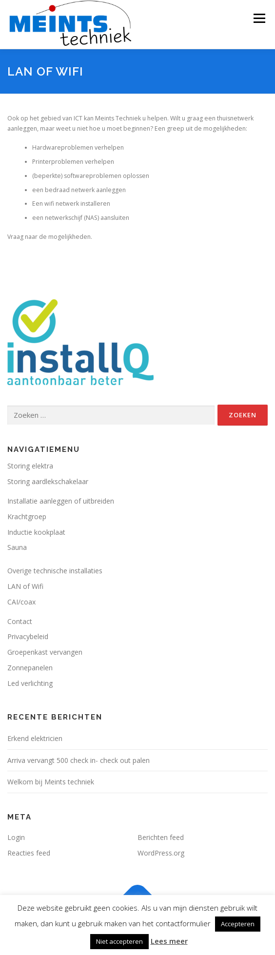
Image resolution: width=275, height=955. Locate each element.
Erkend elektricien (34, 738)
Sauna (17, 547)
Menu (259, 18)
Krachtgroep (26, 516)
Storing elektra (30, 465)
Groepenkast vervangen (44, 652)
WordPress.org (161, 853)
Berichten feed (161, 837)
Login (16, 837)
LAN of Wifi (25, 586)
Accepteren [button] (238, 923)
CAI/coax (21, 601)
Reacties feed (28, 853)
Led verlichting (30, 683)
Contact (19, 621)
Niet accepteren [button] (119, 941)
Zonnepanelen (30, 667)
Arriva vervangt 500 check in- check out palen (78, 760)
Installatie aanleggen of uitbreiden (60, 501)
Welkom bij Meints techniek (50, 781)
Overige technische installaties (54, 570)
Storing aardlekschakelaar (47, 481)
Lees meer (169, 941)
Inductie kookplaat (36, 532)
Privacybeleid (27, 636)
